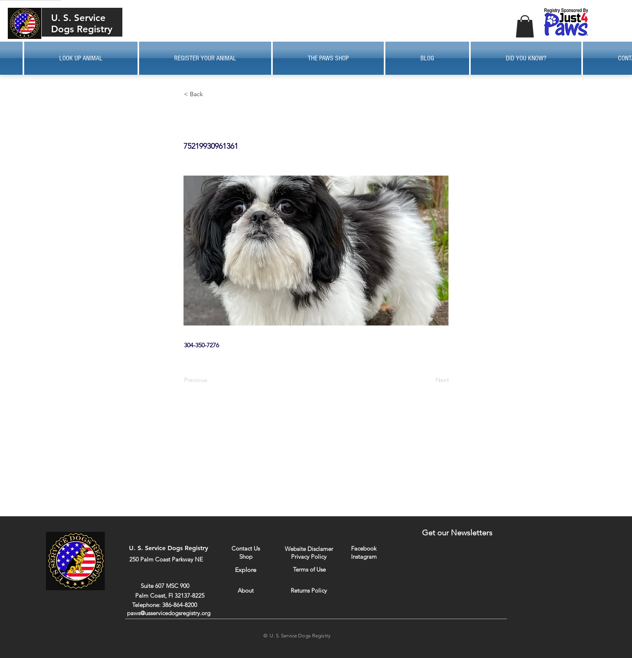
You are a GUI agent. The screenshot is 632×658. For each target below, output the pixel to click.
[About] (245, 590)
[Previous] (209, 380)
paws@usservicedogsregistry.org (168, 613)
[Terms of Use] (309, 569)
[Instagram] (363, 556)
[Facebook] (363, 548)
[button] (524, 26)
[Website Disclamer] (309, 549)
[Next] (429, 380)
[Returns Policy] (308, 590)
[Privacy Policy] (308, 556)
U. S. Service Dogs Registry (81, 23)
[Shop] (245, 556)
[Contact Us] (245, 548)
